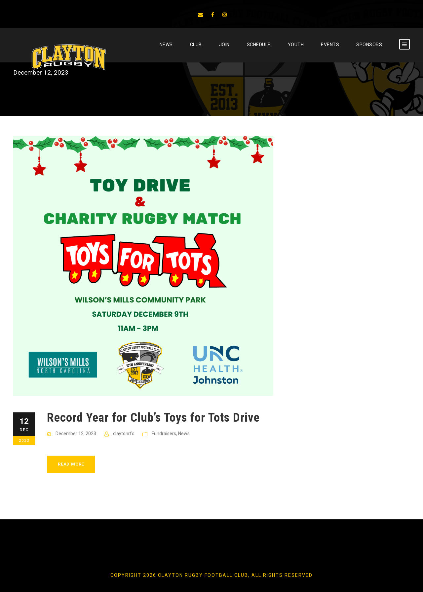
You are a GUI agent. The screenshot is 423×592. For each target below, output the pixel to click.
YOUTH (296, 44)
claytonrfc (123, 433)
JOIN (224, 44)
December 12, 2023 (76, 433)
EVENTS (330, 44)
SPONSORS (369, 44)
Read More (71, 464)
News (166, 44)
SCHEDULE (259, 44)
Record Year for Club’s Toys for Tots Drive (153, 417)
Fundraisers (164, 433)
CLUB (196, 44)
